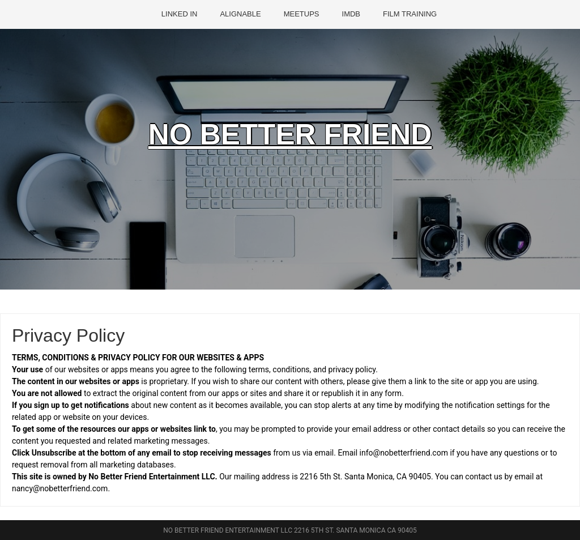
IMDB (351, 14)
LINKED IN (179, 14)
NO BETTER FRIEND (290, 138)
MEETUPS (301, 14)
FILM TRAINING (410, 14)
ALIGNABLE (240, 14)
